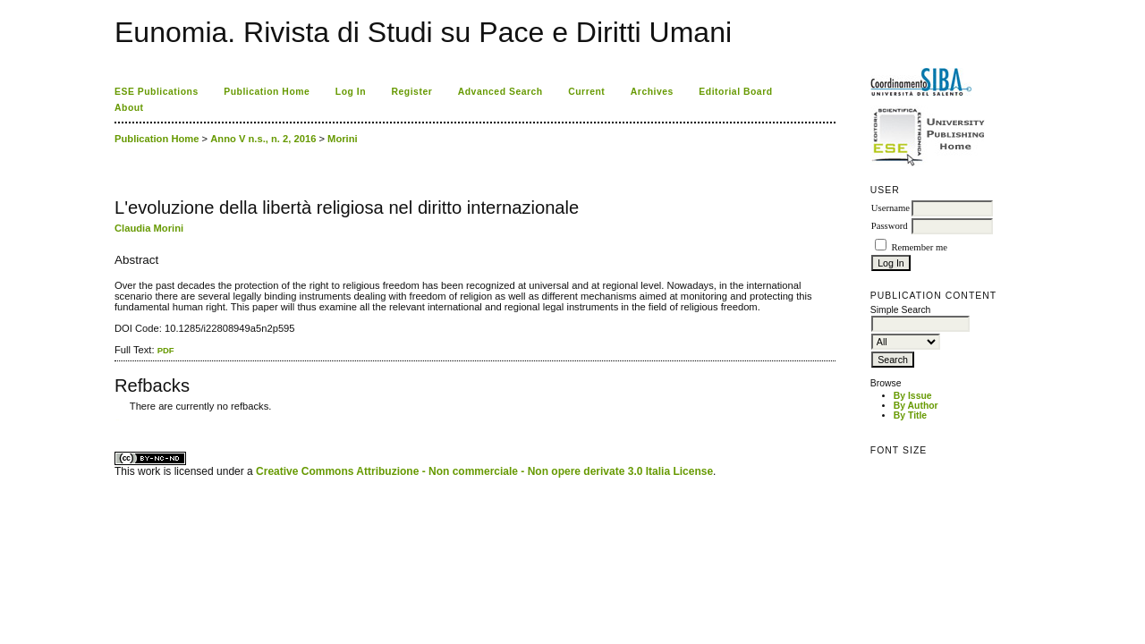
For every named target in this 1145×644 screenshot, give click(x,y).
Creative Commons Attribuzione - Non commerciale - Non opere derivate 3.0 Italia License (484, 471)
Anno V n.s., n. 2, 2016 (263, 138)
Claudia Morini (148, 228)
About (129, 108)
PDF (165, 350)
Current (586, 92)
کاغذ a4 (115, 419)
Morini (342, 138)
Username (890, 208)
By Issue (913, 396)
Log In (350, 92)
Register (412, 92)
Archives (652, 92)
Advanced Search (500, 92)
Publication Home (267, 92)
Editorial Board (735, 92)
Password (889, 226)
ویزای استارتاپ (119, 419)
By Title (910, 415)
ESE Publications (156, 92)
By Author (916, 406)
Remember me (918, 247)
